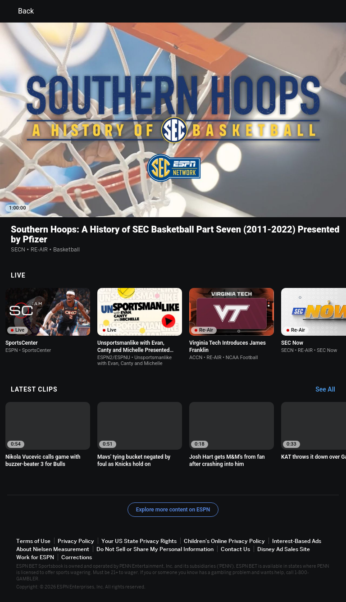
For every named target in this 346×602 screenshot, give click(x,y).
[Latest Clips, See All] (329, 389)
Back (20, 11)
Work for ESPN (35, 557)
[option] (47, 320)
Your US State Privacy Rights (139, 541)
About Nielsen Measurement (52, 549)
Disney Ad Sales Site (283, 549)
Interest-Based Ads (296, 541)
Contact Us (235, 549)
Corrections (76, 557)
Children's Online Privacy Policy (224, 541)
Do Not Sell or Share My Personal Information (155, 549)
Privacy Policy (76, 541)
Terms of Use (33, 541)
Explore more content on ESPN (173, 509)
